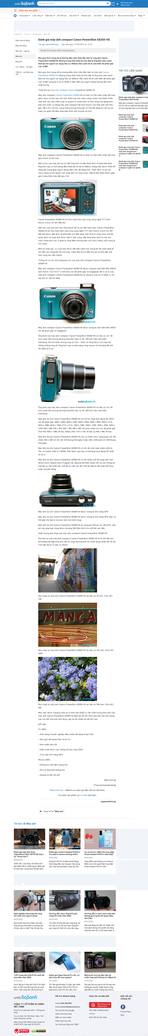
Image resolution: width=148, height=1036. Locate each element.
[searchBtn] (108, 3)
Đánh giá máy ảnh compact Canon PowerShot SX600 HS (128, 117)
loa (56, 249)
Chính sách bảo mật (63, 1021)
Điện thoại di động (23, 40)
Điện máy (49, 16)
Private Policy (126, 1012)
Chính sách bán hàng (63, 1014)
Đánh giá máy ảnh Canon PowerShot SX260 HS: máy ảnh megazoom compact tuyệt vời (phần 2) (130, 165)
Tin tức (27, 34)
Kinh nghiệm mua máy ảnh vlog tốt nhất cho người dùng (28, 914)
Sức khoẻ (97, 16)
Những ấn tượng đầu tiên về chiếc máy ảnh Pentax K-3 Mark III (100, 976)
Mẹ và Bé (73, 16)
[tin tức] (15, 15)
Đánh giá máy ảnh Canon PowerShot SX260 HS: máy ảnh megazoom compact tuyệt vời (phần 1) (130, 151)
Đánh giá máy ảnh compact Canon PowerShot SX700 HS (128, 138)
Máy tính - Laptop (22, 51)
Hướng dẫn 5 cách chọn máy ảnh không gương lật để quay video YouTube (99, 915)
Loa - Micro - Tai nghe (24, 67)
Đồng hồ (19, 62)
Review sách (86, 16)
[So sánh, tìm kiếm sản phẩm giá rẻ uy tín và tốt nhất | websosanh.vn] (24, 4)
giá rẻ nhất (82, 795)
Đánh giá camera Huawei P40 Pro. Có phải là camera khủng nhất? (64, 853)
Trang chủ (18, 34)
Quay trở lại (54, 811)
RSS (122, 1015)
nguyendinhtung (108, 801)
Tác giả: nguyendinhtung (48, 44)
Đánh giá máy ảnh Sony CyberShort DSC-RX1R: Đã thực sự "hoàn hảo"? (29, 854)
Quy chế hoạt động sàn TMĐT (67, 1024)
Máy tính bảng (21, 46)
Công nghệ (23, 16)
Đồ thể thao (62, 16)
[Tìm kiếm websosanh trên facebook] (123, 1007)
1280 (78, 431)
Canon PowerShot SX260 (67, 95)
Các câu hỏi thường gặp (64, 1010)
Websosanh (55, 790)
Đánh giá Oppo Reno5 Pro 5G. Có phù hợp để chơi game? (64, 976)
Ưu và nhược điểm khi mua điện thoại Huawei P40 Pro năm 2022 (99, 853)
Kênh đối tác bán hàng (98, 1017)
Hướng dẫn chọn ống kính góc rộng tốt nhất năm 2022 (63, 914)
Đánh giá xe (108, 16)
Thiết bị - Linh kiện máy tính (24, 73)
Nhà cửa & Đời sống (126, 16)
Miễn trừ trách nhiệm (63, 1017)
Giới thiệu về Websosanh (99, 1010)
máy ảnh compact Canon (63, 90)
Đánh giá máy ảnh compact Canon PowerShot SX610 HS (128, 127)
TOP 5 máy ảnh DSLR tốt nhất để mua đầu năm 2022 (29, 976)
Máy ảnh (47, 34)
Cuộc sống (36, 16)
